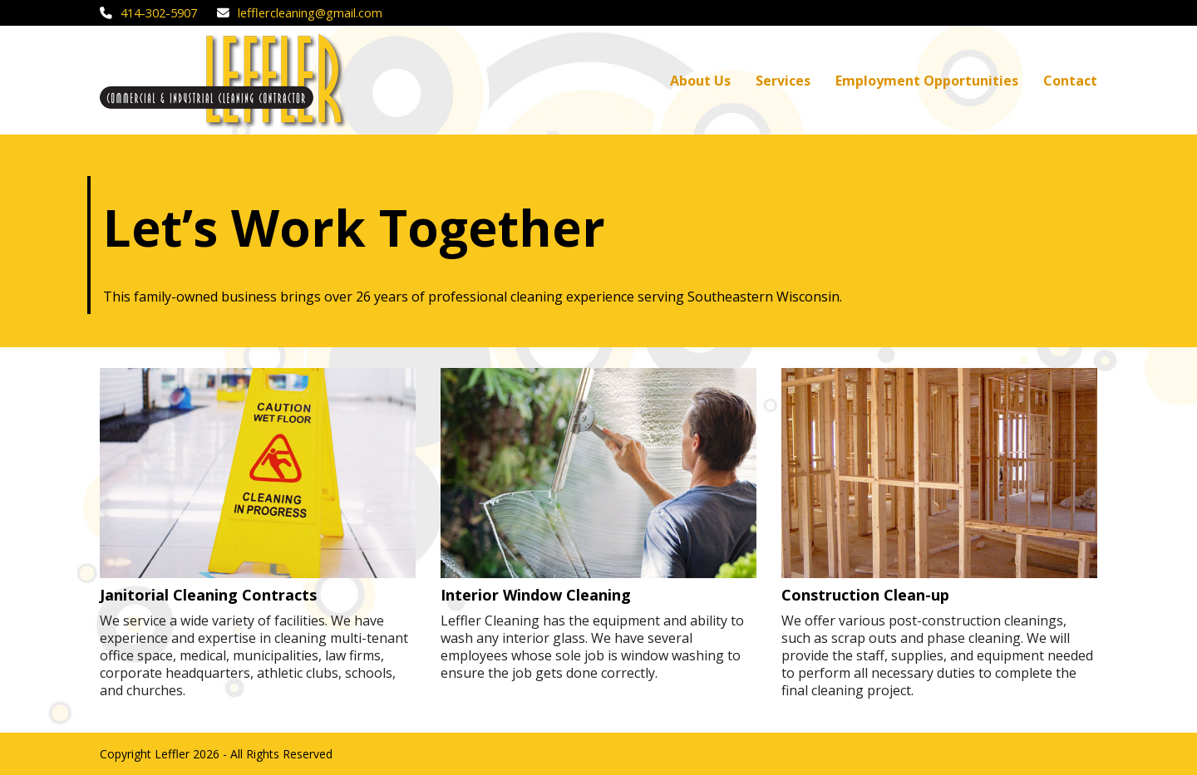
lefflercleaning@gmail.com (310, 12)
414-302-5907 (159, 12)
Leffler (172, 754)
